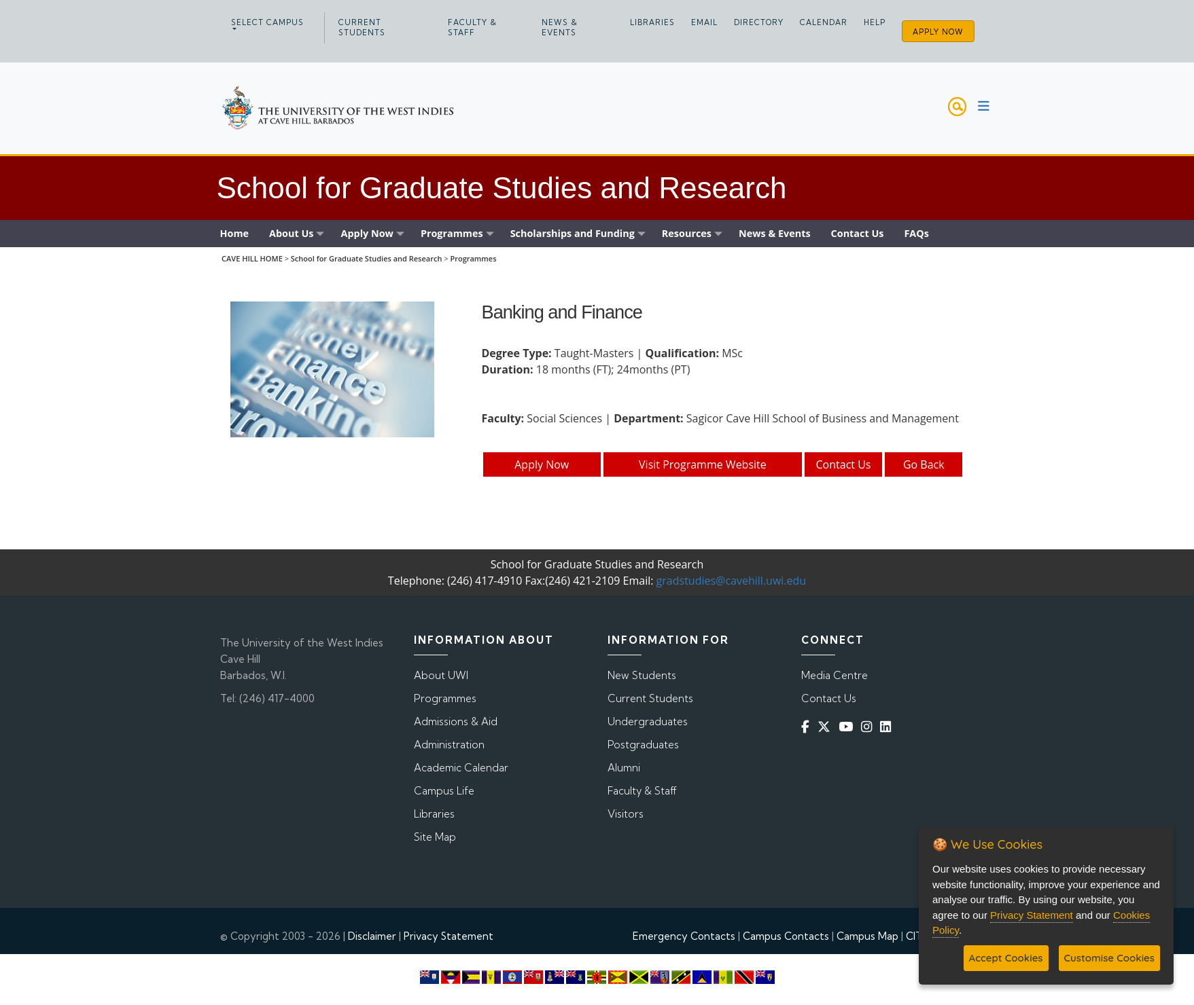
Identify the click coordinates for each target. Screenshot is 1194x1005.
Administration (449, 744)
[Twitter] (827, 726)
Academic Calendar (461, 767)
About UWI (441, 675)
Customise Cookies (1109, 957)
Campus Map (867, 936)
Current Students (361, 27)
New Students (642, 675)
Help (874, 22)
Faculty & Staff (472, 27)
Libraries (652, 22)
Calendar (823, 22)
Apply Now (938, 32)
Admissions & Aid (455, 721)
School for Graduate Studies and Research (366, 258)
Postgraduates (643, 744)
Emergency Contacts (684, 936)
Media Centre (834, 675)
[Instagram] (869, 726)
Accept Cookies (1006, 957)
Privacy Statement (448, 936)
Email (704, 22)
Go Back (924, 464)
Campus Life (444, 790)
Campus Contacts (786, 936)
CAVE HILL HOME (252, 258)
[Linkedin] (888, 726)
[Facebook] (808, 726)
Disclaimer (372, 936)
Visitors (626, 813)
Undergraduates (648, 721)
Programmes (473, 258)
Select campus (267, 22)
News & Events (560, 27)
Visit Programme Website (703, 464)
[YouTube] (848, 726)
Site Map (435, 836)
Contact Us (843, 464)
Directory (759, 22)
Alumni (624, 767)
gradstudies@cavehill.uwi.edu (731, 580)
